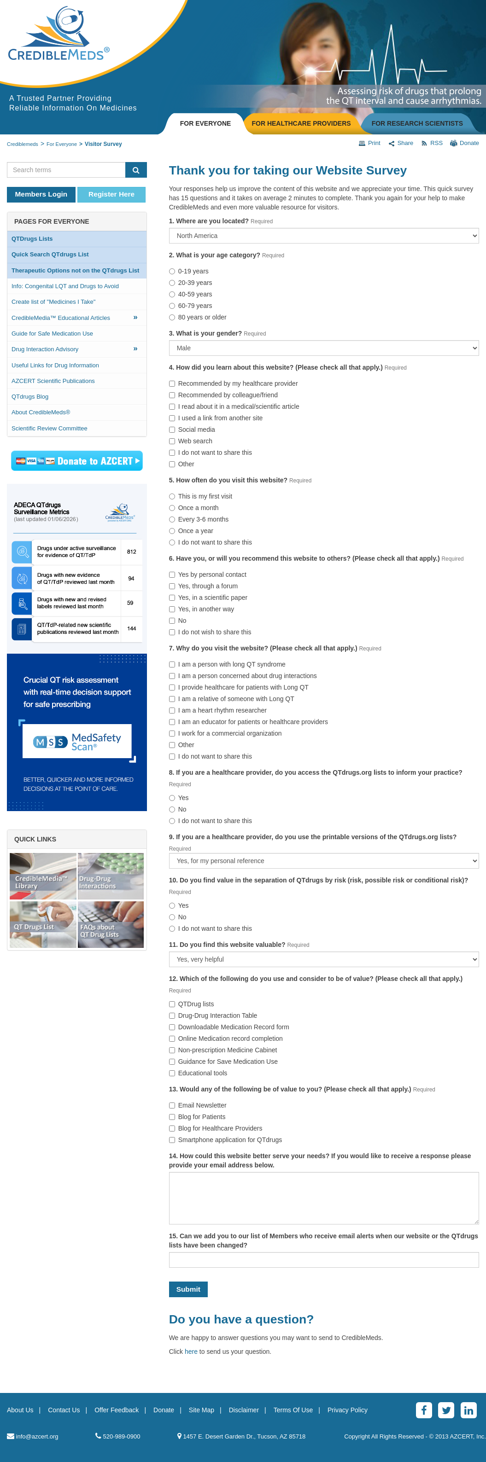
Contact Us (64, 1410)
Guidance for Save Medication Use (223, 1061)
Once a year (191, 530)
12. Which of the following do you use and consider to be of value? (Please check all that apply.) (316, 978)
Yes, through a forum (203, 586)
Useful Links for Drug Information (55, 365)
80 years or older (198, 317)
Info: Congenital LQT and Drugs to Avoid (65, 286)
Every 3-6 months (199, 519)
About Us (20, 1410)
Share (401, 143)
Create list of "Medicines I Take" (53, 301)
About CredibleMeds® (41, 412)
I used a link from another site (216, 418)
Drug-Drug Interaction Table (213, 1015)
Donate (464, 143)
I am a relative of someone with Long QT (231, 698)
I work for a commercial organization (225, 733)
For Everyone (62, 144)
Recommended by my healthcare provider (233, 383)
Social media (192, 429)
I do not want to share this (210, 452)
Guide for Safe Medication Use (52, 333)
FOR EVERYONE (205, 123)
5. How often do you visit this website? (228, 480)
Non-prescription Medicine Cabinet (223, 1050)
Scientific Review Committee (50, 428)
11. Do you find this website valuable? (227, 944)
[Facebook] (424, 1410)
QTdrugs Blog (30, 396)
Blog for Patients (197, 1116)
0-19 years (189, 271)
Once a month (194, 507)
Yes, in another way (201, 609)
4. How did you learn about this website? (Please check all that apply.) (276, 367)
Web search (190, 441)
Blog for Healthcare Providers (216, 1128)
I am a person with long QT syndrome (227, 664)
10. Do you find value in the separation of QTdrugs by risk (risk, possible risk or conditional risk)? (318, 880)
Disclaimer (244, 1410)
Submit (188, 1289)
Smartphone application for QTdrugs (225, 1139)
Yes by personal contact (207, 574)
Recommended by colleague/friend (223, 395)
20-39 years (190, 282)
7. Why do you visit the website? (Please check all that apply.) (263, 648)
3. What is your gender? (205, 333)
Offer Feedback (116, 1410)
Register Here (111, 194)
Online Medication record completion (226, 1038)
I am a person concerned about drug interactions (243, 675)
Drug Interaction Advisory (75, 348)
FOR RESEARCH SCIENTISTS (417, 123)
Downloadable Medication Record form (229, 1027)
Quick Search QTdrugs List (50, 254)
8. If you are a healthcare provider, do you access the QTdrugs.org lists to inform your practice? (316, 772)
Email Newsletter (198, 1105)
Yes (179, 797)
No (178, 620)
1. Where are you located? (209, 221)
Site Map (201, 1410)
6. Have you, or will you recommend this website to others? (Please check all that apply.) (304, 558)
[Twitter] (446, 1410)
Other (181, 464)
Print (369, 143)
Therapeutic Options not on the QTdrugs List (75, 270)
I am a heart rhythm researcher (218, 710)
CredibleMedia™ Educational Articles (75, 317)
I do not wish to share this (210, 632)
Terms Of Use (293, 1410)
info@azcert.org (33, 1436)
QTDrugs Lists (32, 238)
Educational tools (198, 1073)
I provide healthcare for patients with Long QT (239, 687)
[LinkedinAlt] (469, 1410)
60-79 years (190, 305)
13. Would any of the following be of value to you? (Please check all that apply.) (290, 1089)
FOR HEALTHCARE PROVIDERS (301, 123)
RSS (432, 143)
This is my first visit (200, 496)
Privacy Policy (348, 1410)
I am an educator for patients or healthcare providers (248, 721)
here (191, 1351)
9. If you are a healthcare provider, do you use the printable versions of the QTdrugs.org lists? (313, 837)
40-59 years (190, 294)
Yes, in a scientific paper (208, 597)
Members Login (41, 194)
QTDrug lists (191, 1004)
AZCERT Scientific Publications (53, 380)
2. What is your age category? (214, 255)
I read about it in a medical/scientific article (234, 406)
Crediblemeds (22, 144)
